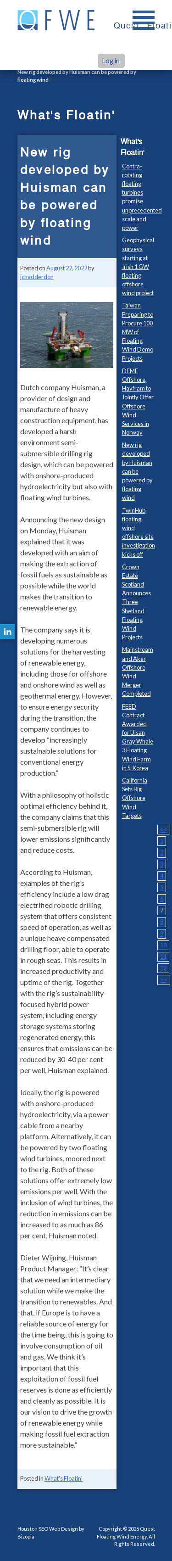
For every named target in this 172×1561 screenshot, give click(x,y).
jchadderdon (37, 276)
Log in (111, 61)
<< (163, 829)
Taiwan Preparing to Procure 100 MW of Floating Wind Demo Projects (137, 332)
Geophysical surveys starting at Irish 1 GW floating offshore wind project (138, 266)
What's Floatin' (63, 1478)
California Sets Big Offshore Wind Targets (134, 798)
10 (163, 945)
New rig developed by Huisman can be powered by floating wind (137, 471)
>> (163, 979)
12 (163, 968)
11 (163, 956)
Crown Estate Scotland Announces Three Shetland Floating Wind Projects (136, 602)
